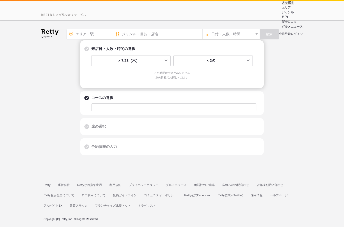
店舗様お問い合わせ (269, 185)
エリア (286, 7)
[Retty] (49, 32)
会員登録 (285, 34)
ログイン (297, 34)
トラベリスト (147, 205)
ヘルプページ (279, 195)
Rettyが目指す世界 (89, 185)
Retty (47, 185)
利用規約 (115, 185)
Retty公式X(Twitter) (230, 195)
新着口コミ (289, 21)
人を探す (288, 2)
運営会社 (64, 185)
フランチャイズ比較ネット (113, 205)
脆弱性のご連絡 (204, 185)
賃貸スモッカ (79, 205)
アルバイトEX (53, 205)
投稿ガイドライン (125, 195)
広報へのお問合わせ (235, 185)
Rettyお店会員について (59, 195)
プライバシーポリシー (143, 185)
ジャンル (288, 12)
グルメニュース (292, 26)
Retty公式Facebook (197, 195)
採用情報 (257, 195)
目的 (285, 17)
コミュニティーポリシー (160, 195)
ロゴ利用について (93, 195)
